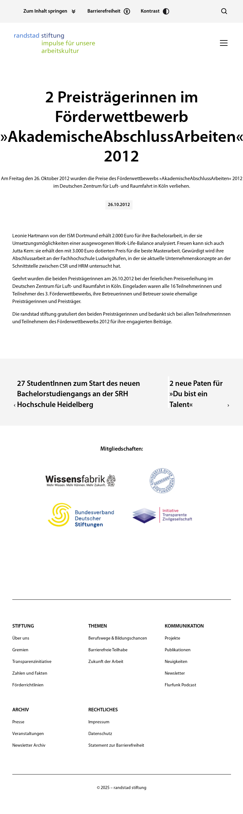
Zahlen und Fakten (29, 673)
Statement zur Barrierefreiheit (116, 745)
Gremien (20, 650)
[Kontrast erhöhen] (155, 11)
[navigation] (54, 43)
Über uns (20, 638)
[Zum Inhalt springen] (50, 11)
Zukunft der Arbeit (105, 661)
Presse (18, 722)
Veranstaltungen (28, 734)
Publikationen (178, 650)
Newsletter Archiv (28, 745)
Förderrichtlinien (28, 685)
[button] (222, 43)
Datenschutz (100, 734)
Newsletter (175, 673)
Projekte (172, 638)
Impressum (99, 722)
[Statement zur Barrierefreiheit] (109, 11)
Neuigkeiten (176, 661)
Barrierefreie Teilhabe (107, 650)
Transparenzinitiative (31, 661)
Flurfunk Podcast (180, 685)
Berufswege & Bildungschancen (117, 638)
